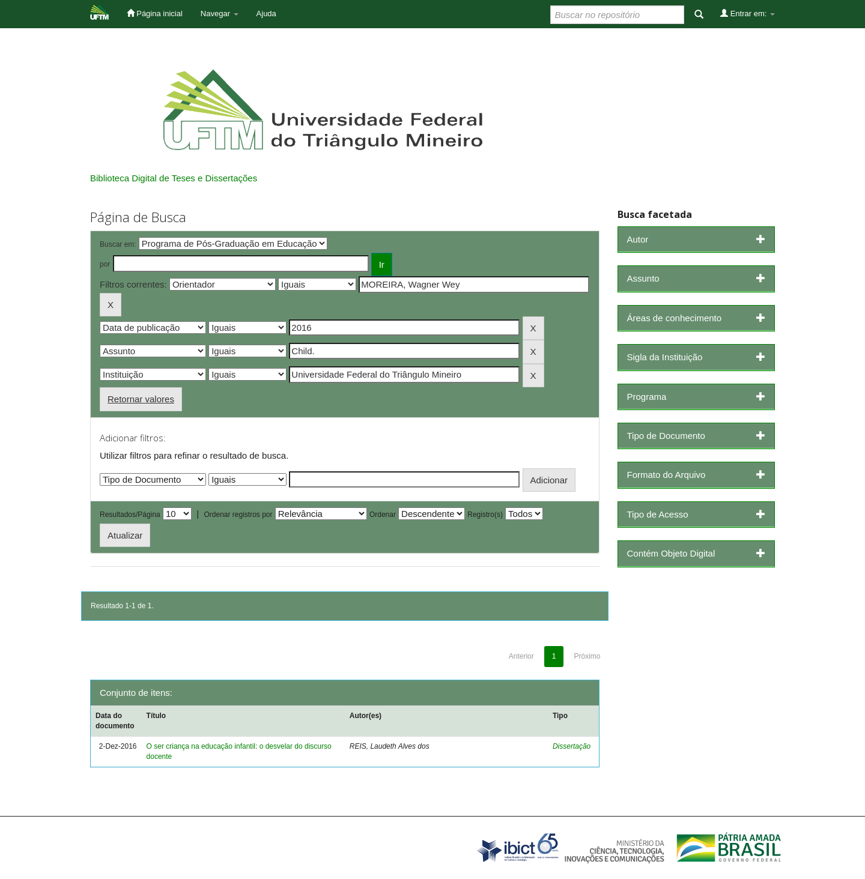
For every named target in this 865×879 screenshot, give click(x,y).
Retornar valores (141, 399)
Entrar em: (747, 13)
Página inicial (155, 13)
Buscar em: (118, 244)
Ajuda (266, 13)
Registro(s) (485, 514)
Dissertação (571, 746)
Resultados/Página (130, 514)
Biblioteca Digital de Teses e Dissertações (173, 178)
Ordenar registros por (238, 514)
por (105, 264)
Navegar (219, 13)
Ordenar (382, 514)
